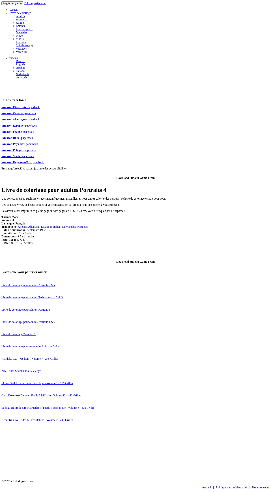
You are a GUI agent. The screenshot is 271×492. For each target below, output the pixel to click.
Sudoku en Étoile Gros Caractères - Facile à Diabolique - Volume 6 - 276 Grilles (47, 407)
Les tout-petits (24, 29)
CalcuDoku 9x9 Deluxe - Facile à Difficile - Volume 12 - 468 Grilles (41, 395)
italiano (20, 70)
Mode (19, 35)
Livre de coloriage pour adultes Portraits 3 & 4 (28, 285)
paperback (20, 107)
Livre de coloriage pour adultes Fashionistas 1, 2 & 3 (32, 297)
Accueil (13, 9)
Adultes (20, 16)
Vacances (21, 48)
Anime (20, 22)
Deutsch (20, 61)
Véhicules (21, 51)
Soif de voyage (24, 45)
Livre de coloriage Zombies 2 (18, 334)
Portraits (21, 42)
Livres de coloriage (20, 12)
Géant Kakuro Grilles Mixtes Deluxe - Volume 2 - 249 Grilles (37, 420)
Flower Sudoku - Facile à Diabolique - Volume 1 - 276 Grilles (37, 383)
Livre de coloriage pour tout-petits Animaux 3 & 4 (30, 346)
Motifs (20, 38)
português (21, 77)
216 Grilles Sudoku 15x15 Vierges (21, 370)
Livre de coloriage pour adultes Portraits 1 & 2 (28, 321)
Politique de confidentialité (231, 487)
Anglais (22, 226)
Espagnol (46, 226)
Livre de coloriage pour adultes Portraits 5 (25, 309)
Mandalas (21, 32)
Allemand (34, 226)
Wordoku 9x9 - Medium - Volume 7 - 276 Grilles (29, 358)
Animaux (21, 19)
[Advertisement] (135, 451)
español (20, 67)
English (20, 64)
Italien (57, 226)
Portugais (82, 226)
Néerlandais (69, 226)
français (13, 57)
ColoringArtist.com (35, 3)
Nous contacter (261, 487)
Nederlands (22, 74)
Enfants (20, 25)
